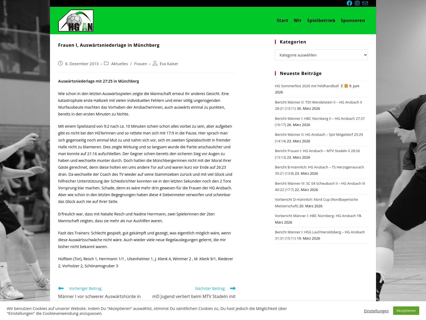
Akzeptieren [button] (406, 310)
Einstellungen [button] (376, 310)
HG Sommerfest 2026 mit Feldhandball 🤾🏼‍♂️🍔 (311, 85)
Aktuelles (119, 63)
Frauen (140, 63)
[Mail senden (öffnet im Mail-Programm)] (365, 4)
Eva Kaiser (169, 63)
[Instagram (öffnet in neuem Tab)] (358, 3)
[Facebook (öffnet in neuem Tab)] (351, 3)
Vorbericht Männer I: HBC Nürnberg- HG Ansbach (315, 215)
